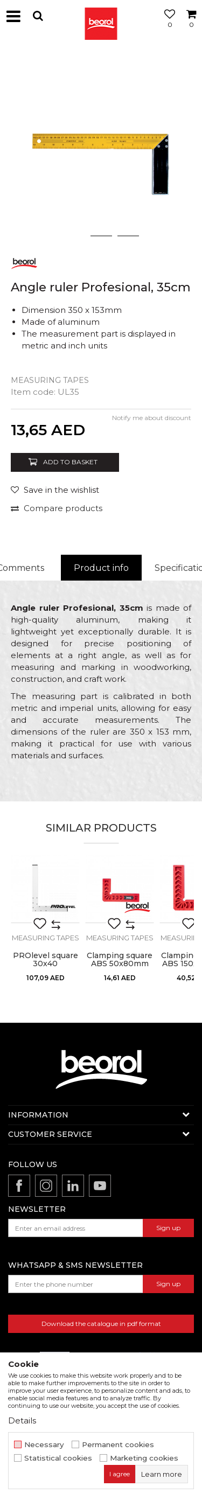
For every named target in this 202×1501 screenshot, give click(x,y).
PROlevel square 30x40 (45, 960)
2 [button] (101, 235)
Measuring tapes (50, 380)
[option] (101, 147)
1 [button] (74, 235)
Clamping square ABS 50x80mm (119, 960)
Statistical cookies (58, 1458)
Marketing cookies (144, 1458)
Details (22, 1420)
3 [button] (128, 235)
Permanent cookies (118, 1445)
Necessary (44, 1445)
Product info (101, 568)
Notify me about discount (151, 418)
